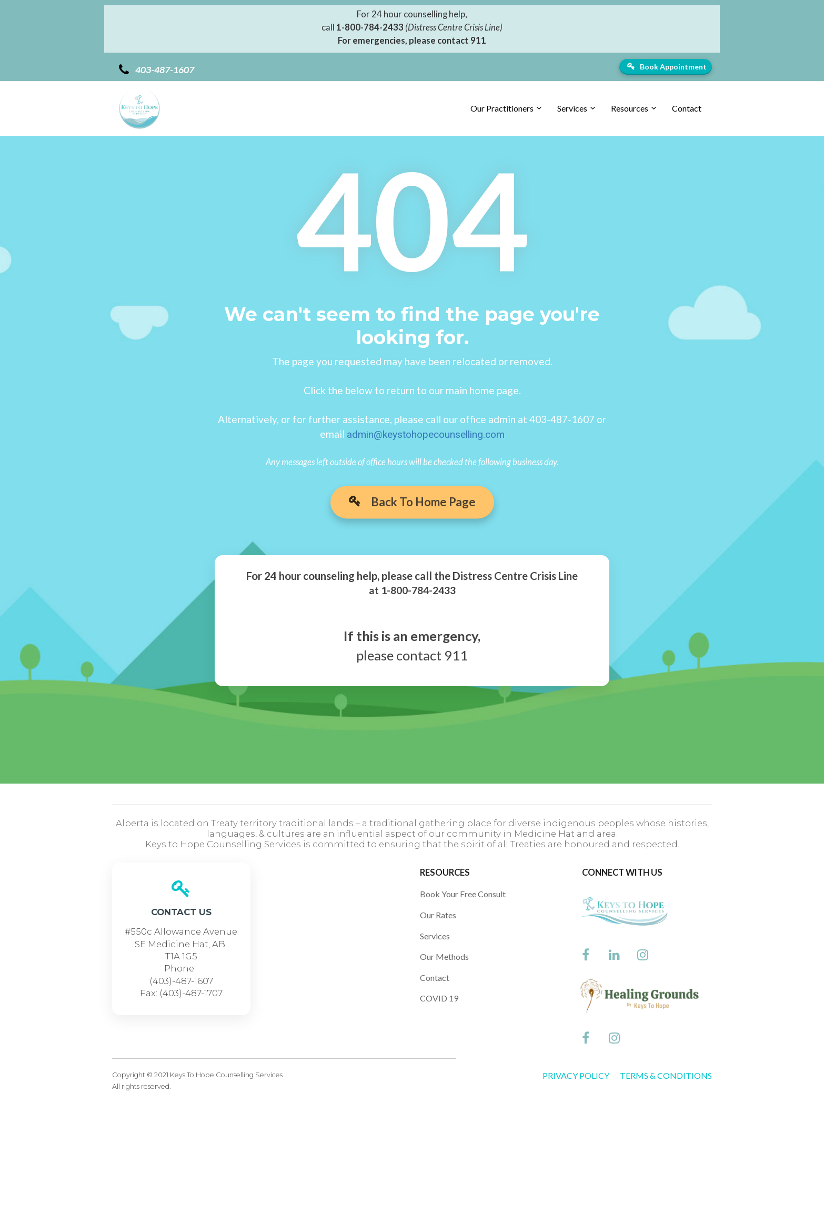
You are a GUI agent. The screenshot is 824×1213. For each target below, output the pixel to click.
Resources (629, 108)
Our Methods (444, 956)
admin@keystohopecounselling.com (426, 434)
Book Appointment (667, 66)
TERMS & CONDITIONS (666, 1075)
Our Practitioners (502, 108)
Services (572, 108)
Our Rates (438, 915)
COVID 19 (439, 998)
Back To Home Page (412, 507)
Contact (686, 108)
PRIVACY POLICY (575, 1075)
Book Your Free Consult (463, 894)
